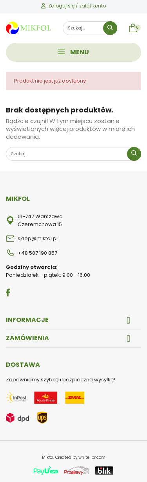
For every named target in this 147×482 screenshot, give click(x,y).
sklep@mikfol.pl (38, 238)
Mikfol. (48, 457)
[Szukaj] (90, 28)
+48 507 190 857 (37, 253)
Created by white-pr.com (80, 457)
